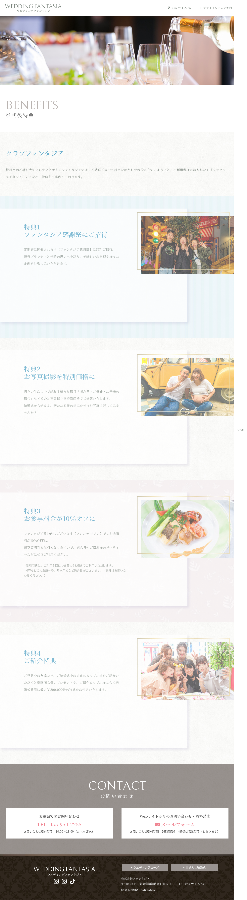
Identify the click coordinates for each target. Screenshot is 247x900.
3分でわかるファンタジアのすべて (215, 840)
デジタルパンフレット (215, 873)
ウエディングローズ (145, 867)
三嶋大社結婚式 (194, 867)
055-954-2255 (179, 8)
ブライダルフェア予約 (216, 8)
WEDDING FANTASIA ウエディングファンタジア (33, 8)
